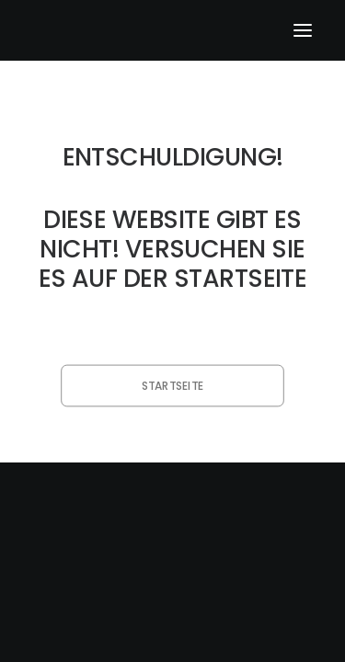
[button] (302, 30)
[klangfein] (88, 30)
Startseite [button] (172, 386)
